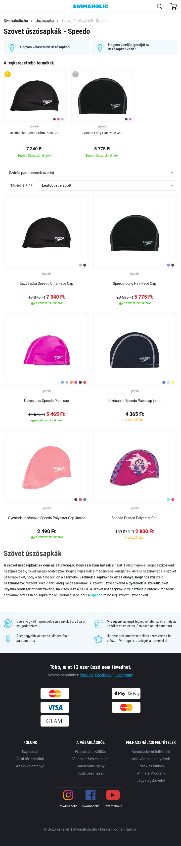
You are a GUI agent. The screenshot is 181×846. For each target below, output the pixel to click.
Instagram (123, 675)
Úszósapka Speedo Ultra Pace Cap (46, 283)
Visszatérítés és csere (90, 759)
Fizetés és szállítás (90, 751)
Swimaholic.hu (16, 20)
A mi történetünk (30, 759)
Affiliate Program (151, 773)
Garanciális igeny (90, 766)
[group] (34, 114)
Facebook (103, 675)
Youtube (86, 675)
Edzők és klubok (150, 766)
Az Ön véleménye (30, 766)
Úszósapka (45, 20)
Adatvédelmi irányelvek (151, 759)
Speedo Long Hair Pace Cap (134, 283)
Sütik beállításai (90, 773)
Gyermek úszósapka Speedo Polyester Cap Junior (46, 518)
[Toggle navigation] (6, 6)
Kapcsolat (30, 751)
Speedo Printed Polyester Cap (135, 518)
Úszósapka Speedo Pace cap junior (134, 401)
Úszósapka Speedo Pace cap (46, 401)
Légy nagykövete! (150, 780)
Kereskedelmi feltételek (151, 751)
